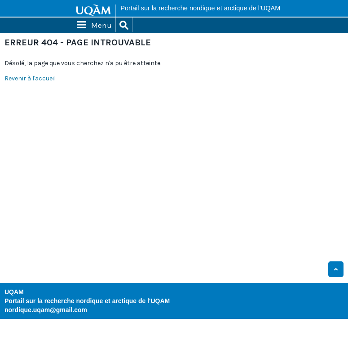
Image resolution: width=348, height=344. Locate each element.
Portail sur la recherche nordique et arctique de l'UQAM (200, 8)
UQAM (14, 291)
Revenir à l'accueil (30, 78)
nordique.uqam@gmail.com (45, 309)
